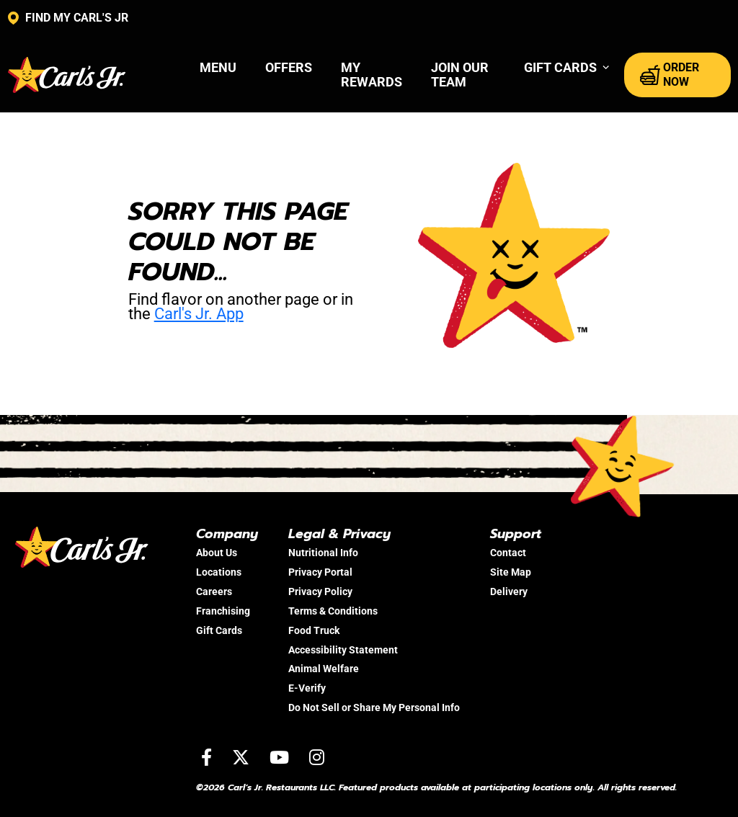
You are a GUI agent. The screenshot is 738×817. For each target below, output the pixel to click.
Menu (218, 67)
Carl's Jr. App (199, 314)
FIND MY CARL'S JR (68, 18)
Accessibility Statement (343, 650)
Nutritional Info (323, 552)
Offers (288, 67)
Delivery (509, 591)
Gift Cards (219, 630)
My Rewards (371, 74)
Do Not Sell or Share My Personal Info (374, 707)
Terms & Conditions (333, 611)
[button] (567, 67)
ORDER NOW (669, 75)
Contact (508, 552)
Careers (214, 591)
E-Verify (307, 688)
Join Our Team (460, 74)
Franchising (223, 611)
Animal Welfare (323, 668)
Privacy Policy (320, 591)
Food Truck (313, 630)
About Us (216, 552)
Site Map (510, 572)
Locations (218, 572)
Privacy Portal (320, 572)
